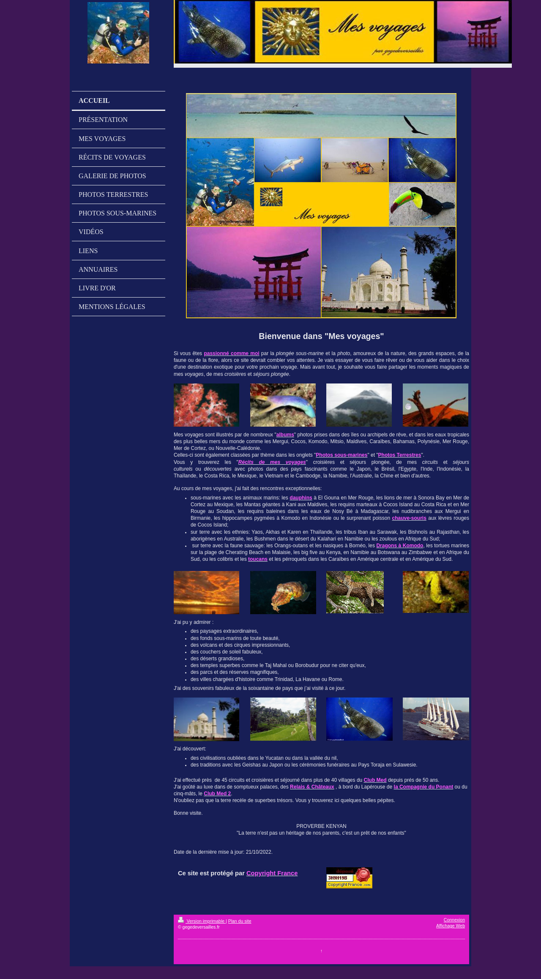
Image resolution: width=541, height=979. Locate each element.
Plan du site (239, 921)
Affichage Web (450, 925)
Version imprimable (202, 921)
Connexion (454, 919)
